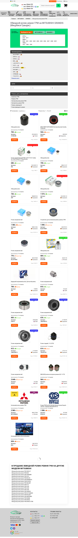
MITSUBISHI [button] (39, 32)
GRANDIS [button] (50, 32)
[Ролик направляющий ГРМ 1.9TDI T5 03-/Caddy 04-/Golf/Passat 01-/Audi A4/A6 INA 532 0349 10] (24, 150)
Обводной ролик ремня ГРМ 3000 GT (21, 472)
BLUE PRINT (17, 54)
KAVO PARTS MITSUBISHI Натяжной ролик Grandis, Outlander (53, 127)
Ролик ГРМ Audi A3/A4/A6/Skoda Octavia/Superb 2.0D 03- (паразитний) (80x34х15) (53, 407)
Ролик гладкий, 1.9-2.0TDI (47, 344)
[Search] (58, 5)
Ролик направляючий (16, 220)
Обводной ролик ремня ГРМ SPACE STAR (22, 502)
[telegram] (11, 529)
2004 (38, 41)
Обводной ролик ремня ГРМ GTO (20, 486)
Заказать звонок (35, 521)
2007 (48, 41)
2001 (27, 41)
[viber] (14, 529)
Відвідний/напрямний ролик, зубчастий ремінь (23, 282)
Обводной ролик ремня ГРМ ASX (20, 474)
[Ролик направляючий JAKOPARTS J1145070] (53, 306)
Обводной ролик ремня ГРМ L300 (20, 489)
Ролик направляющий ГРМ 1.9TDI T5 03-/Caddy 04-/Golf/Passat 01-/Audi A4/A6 (23, 158)
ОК (52, 88)
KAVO (15, 65)
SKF (15, 71)
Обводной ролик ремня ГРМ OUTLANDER (22, 494)
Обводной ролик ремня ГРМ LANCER (21, 492)
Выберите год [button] (26, 32)
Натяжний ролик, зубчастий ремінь (20, 437)
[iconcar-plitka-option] (65, 111)
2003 (34, 41)
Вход (65, 1)
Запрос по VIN (52, 1)
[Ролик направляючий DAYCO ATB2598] (24, 306)
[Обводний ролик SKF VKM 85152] (24, 181)
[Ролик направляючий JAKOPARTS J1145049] (24, 337)
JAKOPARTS (17, 63)
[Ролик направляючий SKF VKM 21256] (24, 212)
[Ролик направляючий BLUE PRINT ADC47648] (24, 243)
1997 (23, 44)
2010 (23, 37)
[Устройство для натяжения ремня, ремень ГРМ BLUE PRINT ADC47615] (53, 212)
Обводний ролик (15, 127)
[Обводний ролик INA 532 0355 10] (53, 181)
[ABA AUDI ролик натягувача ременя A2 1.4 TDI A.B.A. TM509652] (53, 368)
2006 (44, 41)
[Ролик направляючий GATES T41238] (24, 368)
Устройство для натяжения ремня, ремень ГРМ (53, 220)
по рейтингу (22, 111)
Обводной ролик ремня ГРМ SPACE (21, 501)
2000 (23, 41)
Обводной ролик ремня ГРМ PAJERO (21, 496)
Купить (14, 139)
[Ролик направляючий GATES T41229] (53, 275)
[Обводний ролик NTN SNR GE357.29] (53, 243)
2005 (41, 41)
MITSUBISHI (18, 67)
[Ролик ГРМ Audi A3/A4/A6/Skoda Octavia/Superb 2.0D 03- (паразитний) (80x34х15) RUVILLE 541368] (54, 399)
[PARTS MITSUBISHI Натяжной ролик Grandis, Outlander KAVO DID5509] (53, 119)
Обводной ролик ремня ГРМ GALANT (21, 484)
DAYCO (16, 56)
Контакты (59, 1)
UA (11, 1)
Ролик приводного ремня (18, 107)
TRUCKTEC (17, 76)
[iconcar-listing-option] (67, 111)
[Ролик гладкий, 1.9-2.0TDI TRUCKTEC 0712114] (53, 337)
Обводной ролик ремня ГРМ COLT (20, 477)
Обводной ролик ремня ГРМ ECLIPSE (21, 482)
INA (15, 61)
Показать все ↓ (16, 78)
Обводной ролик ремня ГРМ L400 (20, 491)
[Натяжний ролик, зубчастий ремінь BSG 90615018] (24, 430)
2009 (55, 41)
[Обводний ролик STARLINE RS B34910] (24, 119)
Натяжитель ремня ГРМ (18, 103)
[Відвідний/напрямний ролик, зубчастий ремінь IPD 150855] (24, 275)
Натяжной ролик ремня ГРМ (19, 101)
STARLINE (17, 74)
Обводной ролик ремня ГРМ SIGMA (21, 499)
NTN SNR (17, 69)
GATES (16, 59)
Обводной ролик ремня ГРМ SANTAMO (22, 497)
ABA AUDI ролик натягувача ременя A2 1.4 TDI (52, 375)
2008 (52, 41)
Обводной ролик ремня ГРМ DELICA (21, 479)
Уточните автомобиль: (15, 32)
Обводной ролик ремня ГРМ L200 (20, 487)
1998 (27, 44)
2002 (30, 41)
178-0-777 (27, 4)
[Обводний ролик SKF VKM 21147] (53, 150)
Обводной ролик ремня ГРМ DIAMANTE (22, 481)
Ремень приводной (17, 105)
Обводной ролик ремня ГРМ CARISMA (21, 476)
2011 (27, 37)
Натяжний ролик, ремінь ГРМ (18, 406)
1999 (30, 44)
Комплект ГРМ (15, 96)
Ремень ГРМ (15, 98)
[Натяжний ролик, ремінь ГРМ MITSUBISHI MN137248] (24, 399)
